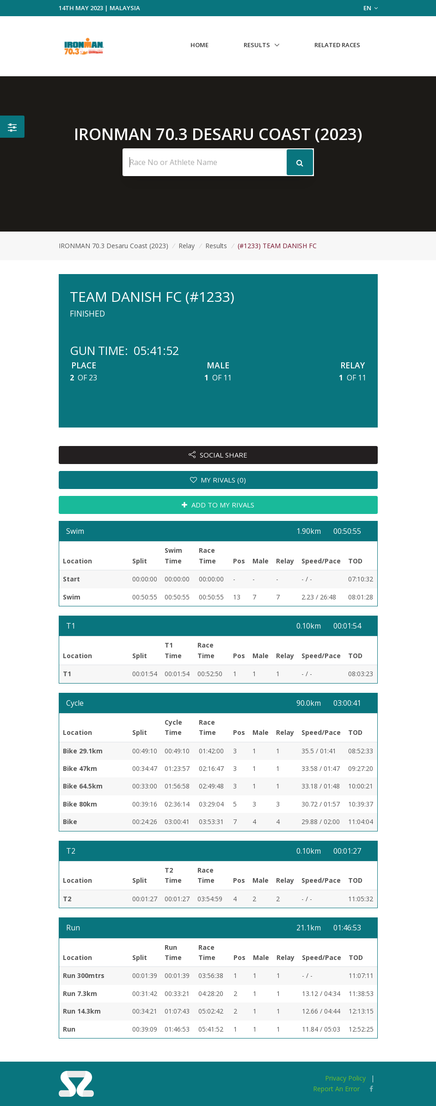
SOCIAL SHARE (218, 454)
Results (257, 45)
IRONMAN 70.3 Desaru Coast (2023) (113, 245)
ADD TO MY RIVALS (218, 504)
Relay (186, 245)
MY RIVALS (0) (218, 479)
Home (199, 45)
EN (370, 8)
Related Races (337, 45)
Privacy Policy (345, 1078)
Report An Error (336, 1088)
